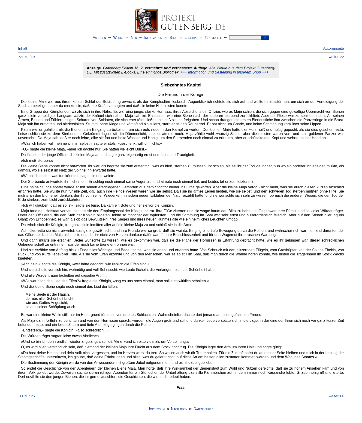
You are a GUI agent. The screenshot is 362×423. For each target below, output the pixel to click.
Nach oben (179, 409)
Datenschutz (203, 409)
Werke (118, 38)
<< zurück (27, 57)
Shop (173, 38)
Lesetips (191, 38)
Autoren (99, 38)
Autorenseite (333, 48)
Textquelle (213, 38)
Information (153, 38)
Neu (134, 38)
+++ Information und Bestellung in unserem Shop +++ (224, 72)
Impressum (157, 409)
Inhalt (22, 48)
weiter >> (336, 57)
